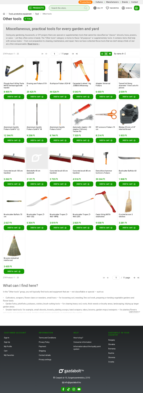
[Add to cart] (14, 96)
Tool (37, 14)
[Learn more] (134, 312)
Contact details (45, 355)
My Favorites (9, 355)
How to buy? (78, 338)
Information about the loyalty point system (87, 347)
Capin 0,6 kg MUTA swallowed (103, 215)
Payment (42, 346)
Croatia (111, 362)
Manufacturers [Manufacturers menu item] (112, 2)
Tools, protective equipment (20, 14)
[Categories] (36, 8)
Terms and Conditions (47, 338)
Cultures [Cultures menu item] (99, 2)
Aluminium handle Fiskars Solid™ (57, 128)
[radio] (102, 54)
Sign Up (7, 342)
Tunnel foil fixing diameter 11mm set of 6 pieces (128, 86)
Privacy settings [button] (45, 360)
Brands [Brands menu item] (125, 2)
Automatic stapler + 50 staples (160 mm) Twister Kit (82, 129)
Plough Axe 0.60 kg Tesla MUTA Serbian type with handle (14, 86)
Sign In (6, 338)
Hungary (111, 340)
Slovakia (111, 344)
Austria (111, 353)
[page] (54, 54)
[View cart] (137, 8)
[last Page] (76, 54)
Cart (5, 351)
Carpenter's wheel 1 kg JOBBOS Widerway (82, 85)
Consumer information (82, 342)
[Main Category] (4, 14)
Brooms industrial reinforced (11, 259)
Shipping (42, 351)
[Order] (126, 54)
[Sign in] (127, 8)
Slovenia (111, 357)
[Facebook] (63, 389)
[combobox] (69, 8)
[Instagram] (74, 389)
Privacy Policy (44, 342)
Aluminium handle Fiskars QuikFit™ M (34, 128)
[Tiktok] (68, 389)
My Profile (8, 346)
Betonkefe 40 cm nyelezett (33, 172)
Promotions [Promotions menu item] (85, 2)
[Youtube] (79, 389)
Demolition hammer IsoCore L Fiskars (104, 172)
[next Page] (73, 54)
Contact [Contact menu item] (134, 2)
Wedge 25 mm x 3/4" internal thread (127, 128)
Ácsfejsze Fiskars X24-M (60, 84)
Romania (111, 349)
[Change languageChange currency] (99, 8)
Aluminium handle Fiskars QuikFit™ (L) (11, 128)
